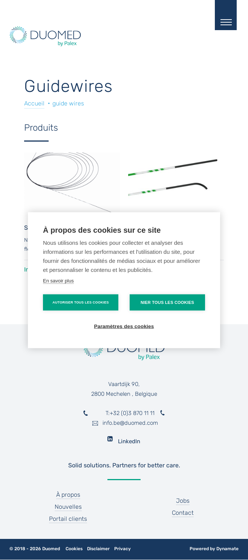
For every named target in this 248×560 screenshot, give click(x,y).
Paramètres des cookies (124, 326)
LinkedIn (129, 441)
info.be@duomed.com (130, 423)
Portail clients (68, 518)
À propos (68, 494)
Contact (183, 512)
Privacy (122, 549)
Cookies (74, 549)
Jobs (183, 500)
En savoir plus (58, 280)
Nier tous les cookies (167, 302)
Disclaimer (98, 549)
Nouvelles (68, 506)
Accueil (34, 103)
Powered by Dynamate (214, 548)
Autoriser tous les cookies (80, 302)
